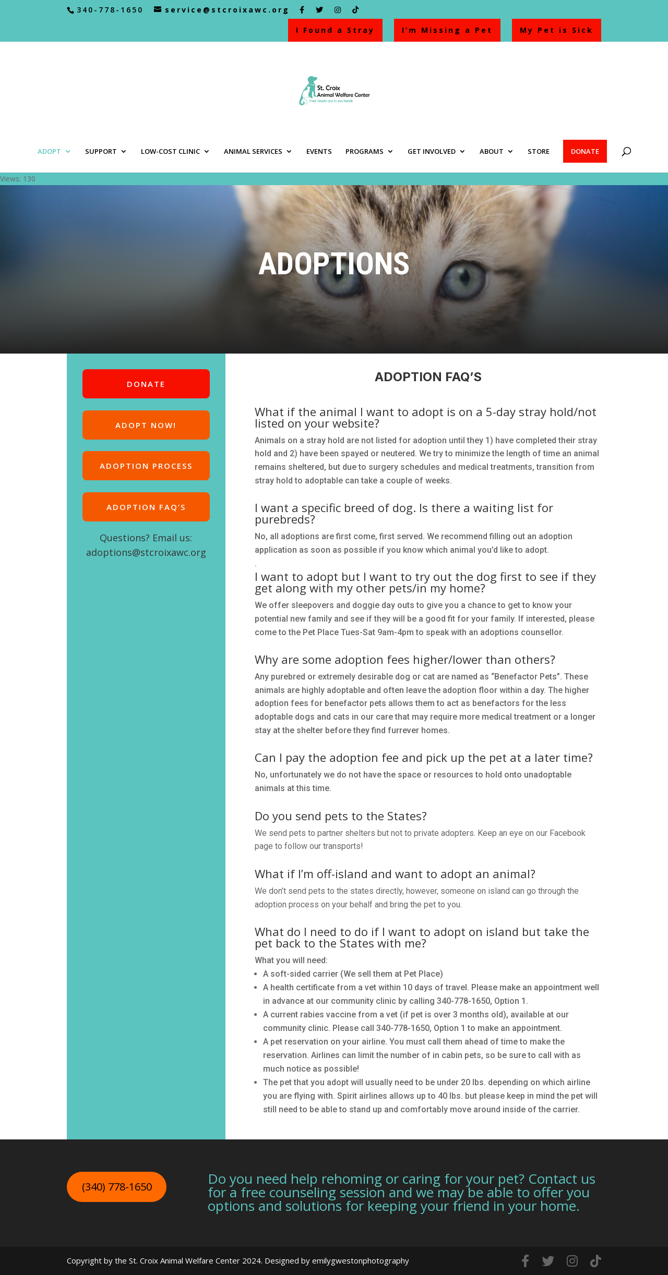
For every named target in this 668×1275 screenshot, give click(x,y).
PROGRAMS (364, 152)
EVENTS (319, 152)
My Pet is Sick (556, 30)
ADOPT (49, 152)
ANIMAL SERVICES (253, 152)
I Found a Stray (335, 30)
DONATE (585, 151)
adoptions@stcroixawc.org (146, 552)
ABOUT (492, 152)
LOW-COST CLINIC (170, 152)
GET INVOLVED (432, 152)
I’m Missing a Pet (447, 30)
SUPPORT (101, 152)
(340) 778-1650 (117, 1187)
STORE (539, 152)
